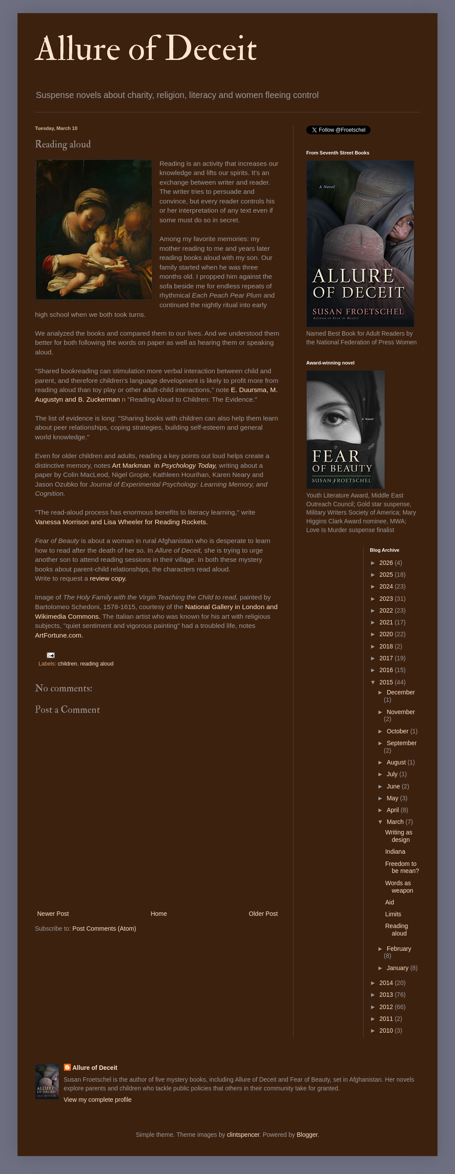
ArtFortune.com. (59, 635)
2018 (387, 646)
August (397, 762)
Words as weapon (399, 887)
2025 (387, 574)
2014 (387, 982)
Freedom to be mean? (402, 867)
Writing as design (398, 836)
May (393, 798)
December (401, 692)
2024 (387, 586)
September (401, 742)
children (67, 664)
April (394, 809)
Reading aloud (396, 929)
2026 (387, 562)
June (394, 786)
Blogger (307, 1134)
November (401, 711)
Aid (389, 902)
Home (158, 913)
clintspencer (243, 1134)
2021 (387, 622)
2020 (387, 634)
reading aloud (96, 664)
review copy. (108, 578)
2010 (387, 1030)
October (398, 731)
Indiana (395, 851)
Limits (393, 914)
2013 (387, 994)
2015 (387, 682)
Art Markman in (136, 465)
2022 (387, 610)
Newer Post (53, 913)
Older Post (263, 913)
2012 (387, 1006)
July (393, 774)
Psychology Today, (189, 465)
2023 (387, 598)
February (399, 948)
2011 (387, 1018)
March (396, 821)
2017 (387, 658)
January (398, 967)
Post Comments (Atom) (104, 928)
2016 (387, 669)
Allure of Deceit (146, 49)
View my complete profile (98, 1099)
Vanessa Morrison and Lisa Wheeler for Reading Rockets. (122, 522)
